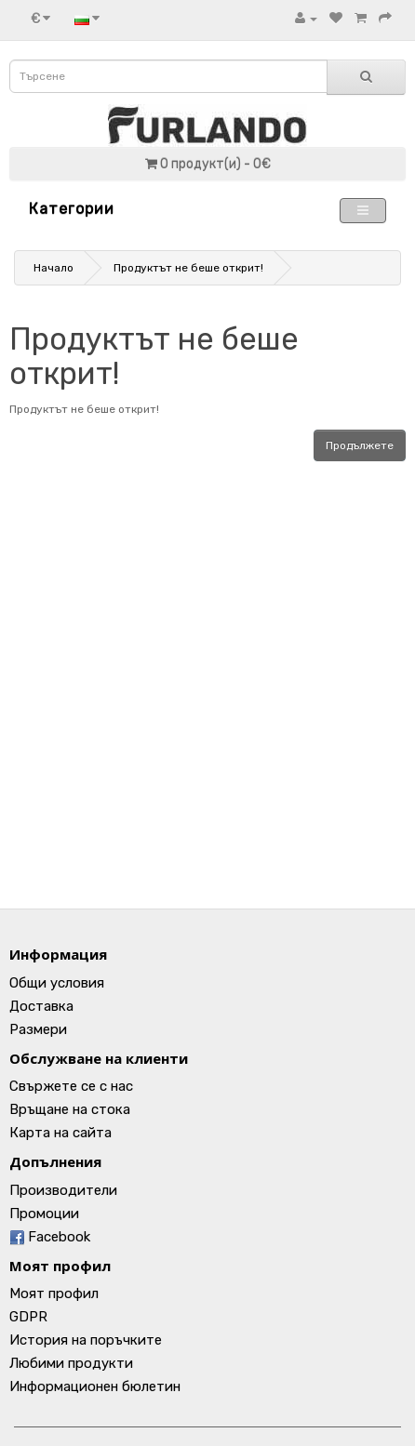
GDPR (28, 1316)
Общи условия (56, 983)
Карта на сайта (60, 1132)
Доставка (41, 1006)
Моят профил (54, 1293)
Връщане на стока (69, 1109)
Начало (53, 267)
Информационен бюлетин (95, 1386)
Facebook (49, 1236)
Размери (38, 1029)
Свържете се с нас (71, 1086)
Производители (63, 1190)
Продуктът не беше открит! (188, 267)
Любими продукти (71, 1363)
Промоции (44, 1213)
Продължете (360, 445)
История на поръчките (85, 1340)
